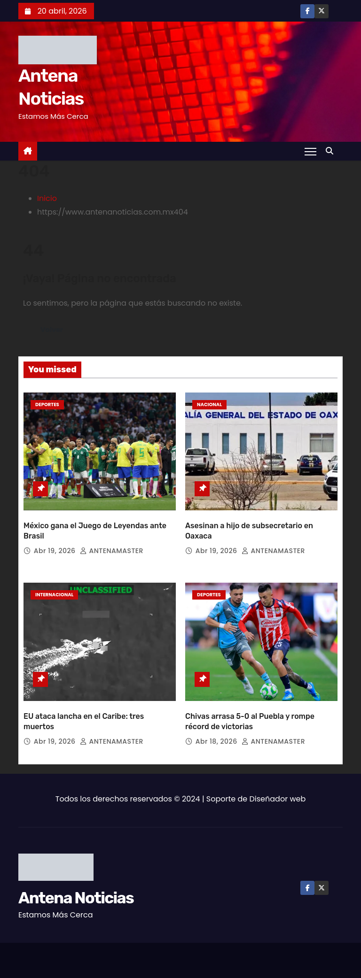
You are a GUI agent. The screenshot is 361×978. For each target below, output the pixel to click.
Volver (51, 329)
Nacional (209, 404)
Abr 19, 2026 (56, 550)
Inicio (47, 198)
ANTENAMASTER (111, 550)
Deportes (47, 404)
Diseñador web (278, 797)
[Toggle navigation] (310, 151)
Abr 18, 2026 (217, 740)
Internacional (54, 594)
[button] (332, 151)
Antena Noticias (75, 896)
